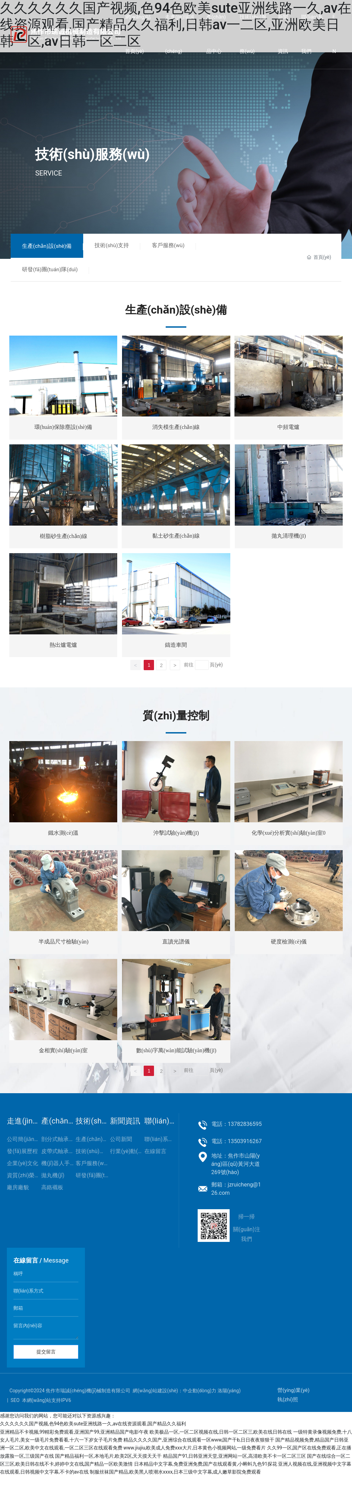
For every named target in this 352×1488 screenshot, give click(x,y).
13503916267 (245, 1153)
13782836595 (245, 1135)
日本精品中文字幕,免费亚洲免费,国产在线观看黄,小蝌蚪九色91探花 (205, 1475)
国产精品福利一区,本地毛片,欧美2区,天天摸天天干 (108, 1467)
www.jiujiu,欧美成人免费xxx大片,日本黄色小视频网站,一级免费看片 (194, 1459)
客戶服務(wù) (180, 246)
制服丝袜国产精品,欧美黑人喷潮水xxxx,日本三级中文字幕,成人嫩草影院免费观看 (175, 1483)
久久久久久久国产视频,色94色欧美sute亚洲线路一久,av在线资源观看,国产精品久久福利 (93, 1435)
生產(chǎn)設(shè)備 (49, 246)
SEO (15, 1412)
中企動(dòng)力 (199, 1402)
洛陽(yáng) (229, 1402)
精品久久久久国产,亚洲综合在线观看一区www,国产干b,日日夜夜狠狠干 (198, 1451)
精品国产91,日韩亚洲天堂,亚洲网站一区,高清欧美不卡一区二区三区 (234, 1467)
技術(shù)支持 (119, 246)
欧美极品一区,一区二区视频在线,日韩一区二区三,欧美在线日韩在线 (221, 1443)
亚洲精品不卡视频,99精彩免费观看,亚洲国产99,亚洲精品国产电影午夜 (74, 1443)
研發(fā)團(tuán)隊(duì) (52, 271)
